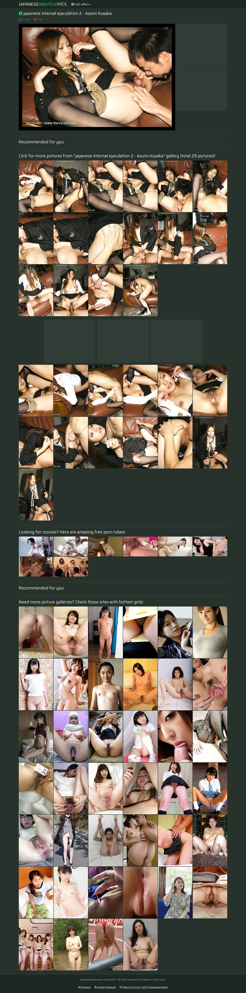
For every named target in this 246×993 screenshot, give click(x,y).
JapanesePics (43, 4)
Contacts (84, 987)
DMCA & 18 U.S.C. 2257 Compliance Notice (144, 987)
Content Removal (105, 987)
